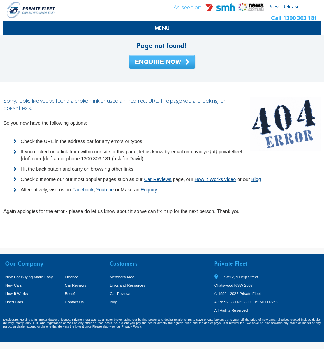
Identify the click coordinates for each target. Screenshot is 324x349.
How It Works (16, 294)
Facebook (82, 190)
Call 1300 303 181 (294, 18)
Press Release (284, 6)
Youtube (105, 190)
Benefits (72, 294)
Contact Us (74, 302)
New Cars (13, 285)
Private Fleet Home (31, 9)
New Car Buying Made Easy (29, 277)
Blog (256, 179)
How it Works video (215, 179)
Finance (71, 277)
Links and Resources (127, 285)
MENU (162, 28)
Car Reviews (157, 179)
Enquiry (149, 190)
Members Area (122, 277)
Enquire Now (162, 62)
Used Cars (14, 302)
